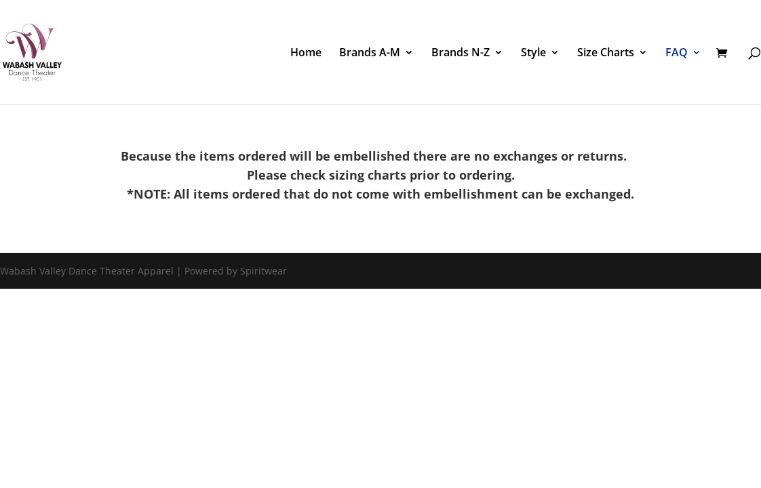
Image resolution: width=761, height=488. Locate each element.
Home (305, 53)
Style (533, 53)
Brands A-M (369, 53)
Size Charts (605, 53)
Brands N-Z (460, 53)
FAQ (676, 53)
